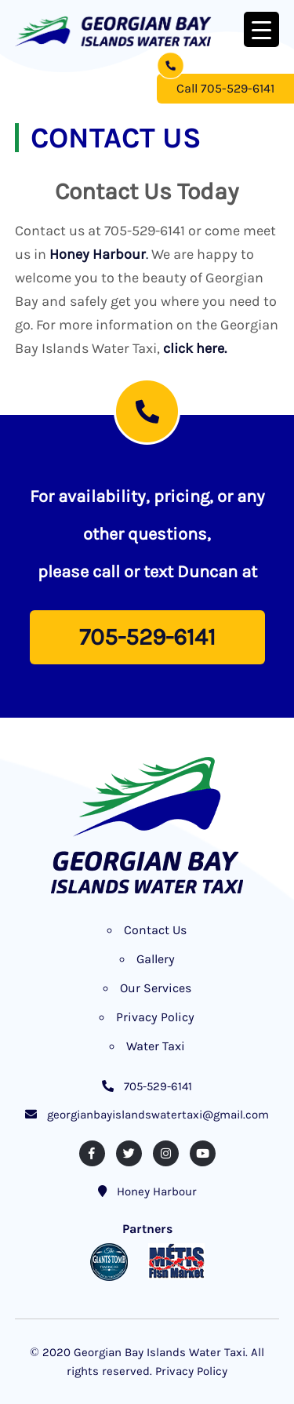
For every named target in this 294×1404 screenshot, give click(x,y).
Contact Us (155, 929)
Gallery (155, 958)
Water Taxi (155, 1045)
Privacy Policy (155, 1016)
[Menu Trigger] (261, 29)
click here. (195, 348)
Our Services (155, 987)
